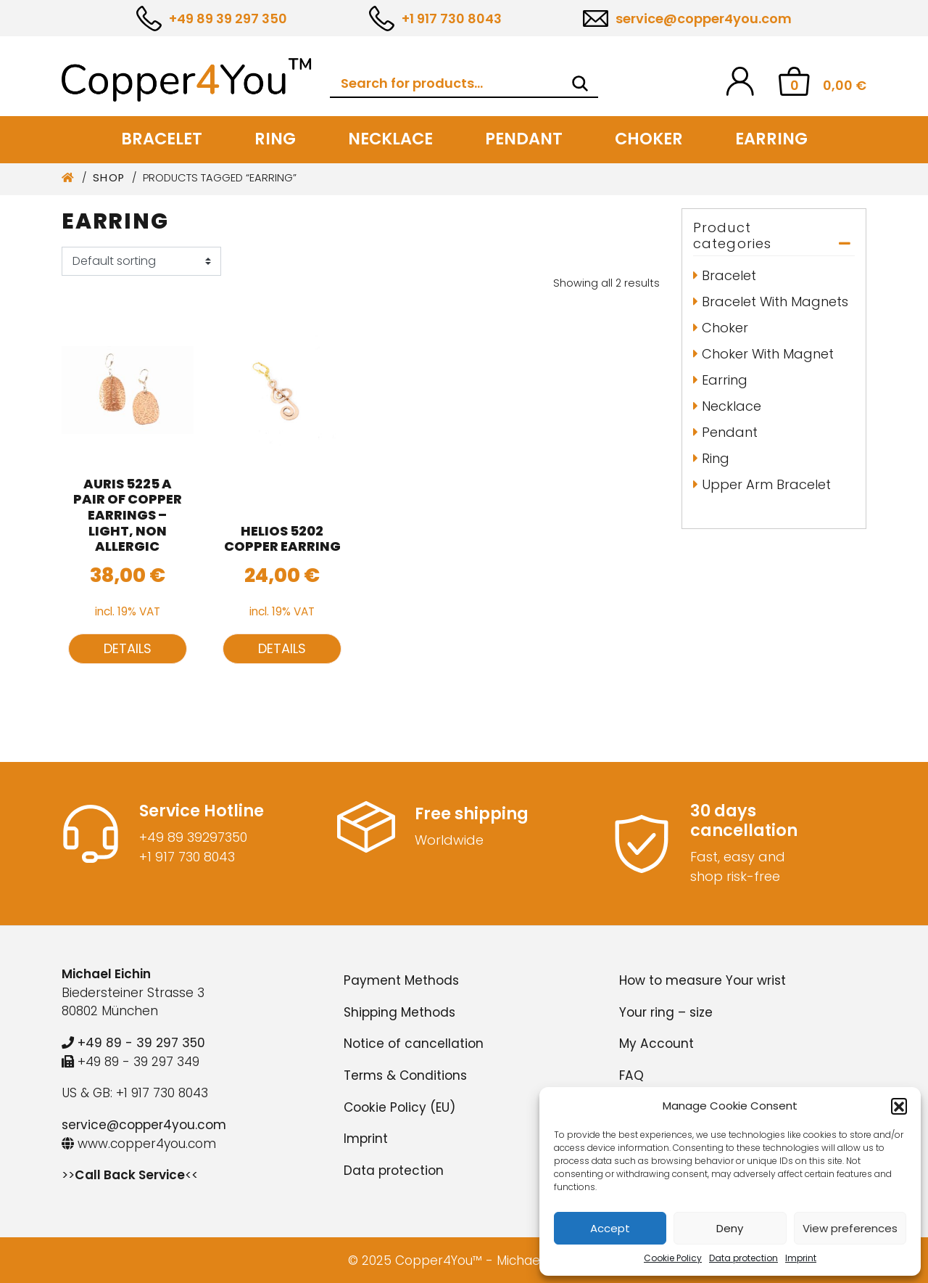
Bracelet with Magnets (775, 301)
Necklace (390, 138)
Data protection (743, 1258)
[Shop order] (141, 261)
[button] (899, 1106)
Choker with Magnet (768, 354)
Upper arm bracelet (766, 484)
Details (128, 648)
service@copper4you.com (704, 18)
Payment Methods (401, 980)
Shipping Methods (399, 1012)
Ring (275, 138)
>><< (130, 1175)
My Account (656, 1043)
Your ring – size (666, 1012)
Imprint (800, 1258)
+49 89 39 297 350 (228, 18)
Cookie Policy (673, 1258)
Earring (771, 138)
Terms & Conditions (405, 1075)
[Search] (580, 83)
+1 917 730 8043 (452, 18)
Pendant (524, 138)
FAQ (631, 1075)
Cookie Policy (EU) (399, 1107)
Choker (649, 138)
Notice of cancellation (414, 1043)
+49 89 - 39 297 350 (133, 1043)
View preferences (850, 1228)
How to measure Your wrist (702, 980)
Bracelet (161, 138)
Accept (610, 1228)
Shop (109, 178)
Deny (729, 1228)
